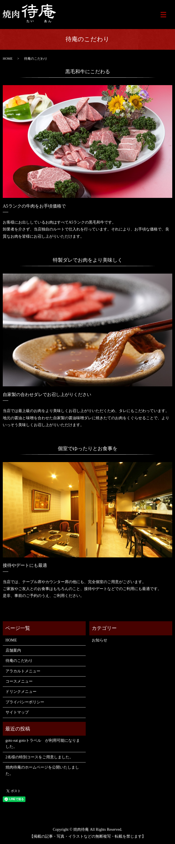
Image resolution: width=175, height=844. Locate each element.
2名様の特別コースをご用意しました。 (39, 757)
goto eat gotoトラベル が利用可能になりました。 (43, 743)
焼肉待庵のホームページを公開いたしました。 (42, 770)
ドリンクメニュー (21, 692)
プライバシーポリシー (25, 702)
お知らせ (99, 640)
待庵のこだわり (19, 661)
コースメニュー (19, 681)
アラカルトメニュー (23, 671)
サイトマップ (17, 712)
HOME (7, 59)
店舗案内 (13, 650)
